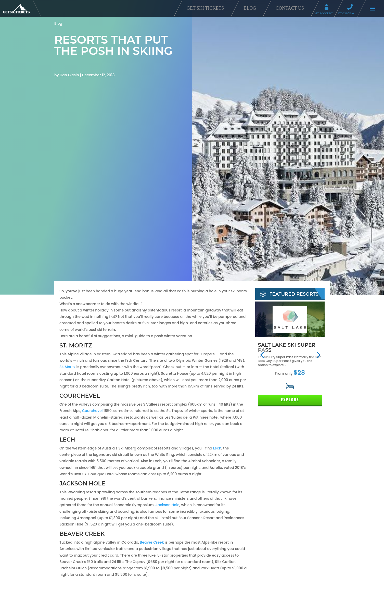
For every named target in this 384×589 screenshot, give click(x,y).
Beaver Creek (152, 542)
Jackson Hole (168, 504)
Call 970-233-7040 (351, 8)
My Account (328, 8)
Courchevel (93, 410)
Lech (217, 448)
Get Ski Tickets (205, 8)
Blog (250, 8)
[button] (262, 355)
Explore (290, 400)
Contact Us (290, 8)
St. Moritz (67, 366)
